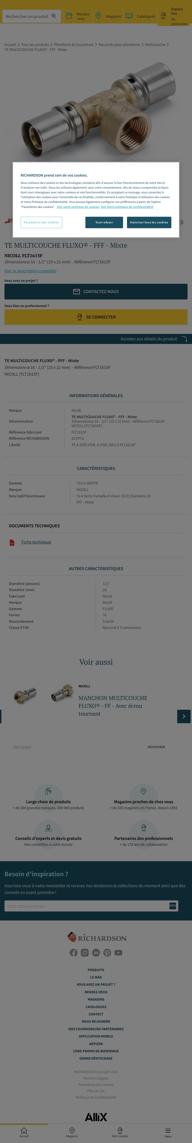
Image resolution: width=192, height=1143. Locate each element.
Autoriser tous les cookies (149, 222)
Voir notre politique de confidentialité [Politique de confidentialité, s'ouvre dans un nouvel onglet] (127, 207)
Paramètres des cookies (41, 222)
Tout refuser (104, 222)
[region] (96, 199)
